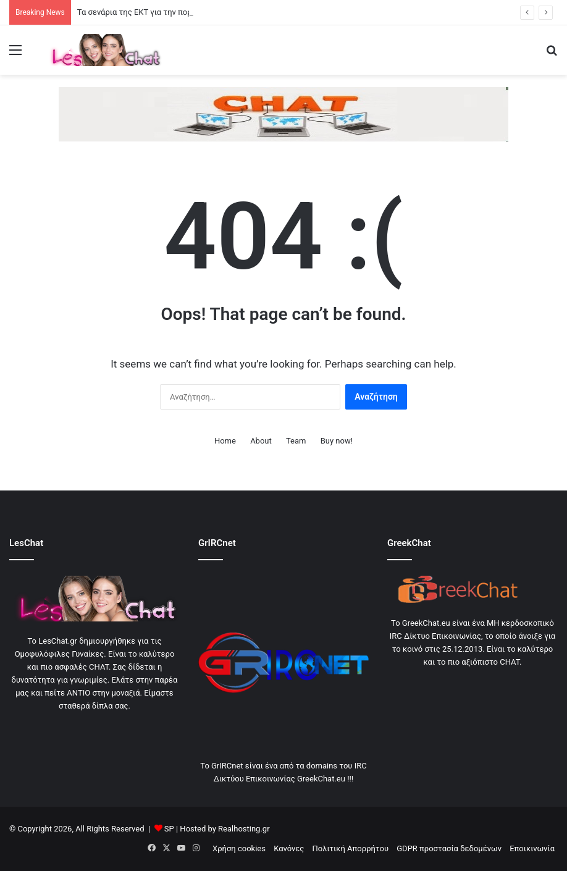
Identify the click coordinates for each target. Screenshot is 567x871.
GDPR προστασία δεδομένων (449, 848)
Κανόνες (289, 848)
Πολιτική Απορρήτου (350, 848)
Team (296, 440)
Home (225, 440)
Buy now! (337, 440)
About (261, 440)
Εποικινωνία (532, 848)
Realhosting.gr (243, 828)
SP (169, 828)
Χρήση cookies (239, 848)
